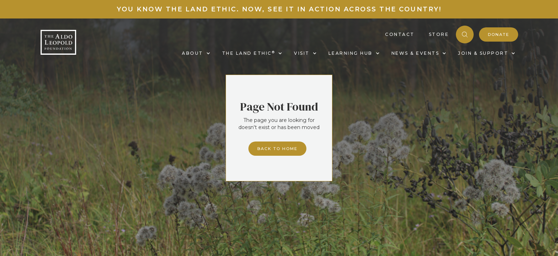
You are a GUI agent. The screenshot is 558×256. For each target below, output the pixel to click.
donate (498, 34)
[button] (195, 53)
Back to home (277, 148)
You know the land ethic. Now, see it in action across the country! (279, 9)
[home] (58, 42)
